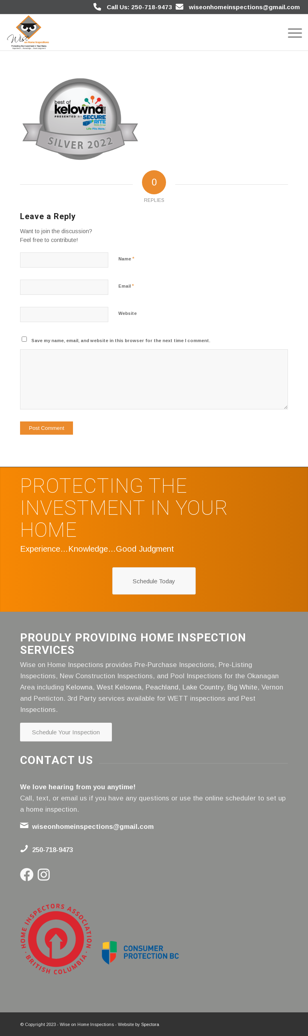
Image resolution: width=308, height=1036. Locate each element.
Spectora (150, 1024)
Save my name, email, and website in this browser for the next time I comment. (120, 340)
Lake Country (202, 687)
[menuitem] (291, 32)
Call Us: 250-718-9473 (139, 7)
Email (126, 286)
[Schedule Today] (154, 581)
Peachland (162, 687)
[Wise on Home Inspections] (28, 32)
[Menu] (291, 32)
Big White (242, 687)
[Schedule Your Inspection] (66, 732)
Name (126, 259)
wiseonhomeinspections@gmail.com (244, 7)
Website (127, 313)
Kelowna (79, 687)
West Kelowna (119, 687)
